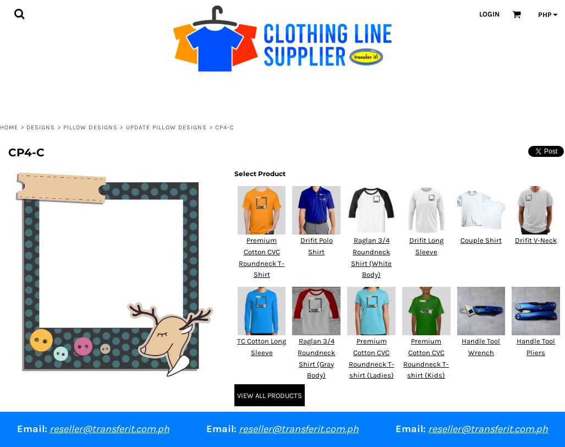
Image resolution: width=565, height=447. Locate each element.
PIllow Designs (90, 127)
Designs (41, 127)
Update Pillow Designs (166, 127)
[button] (19, 13)
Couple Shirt (481, 240)
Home (9, 127)
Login (489, 14)
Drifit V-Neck (536, 240)
